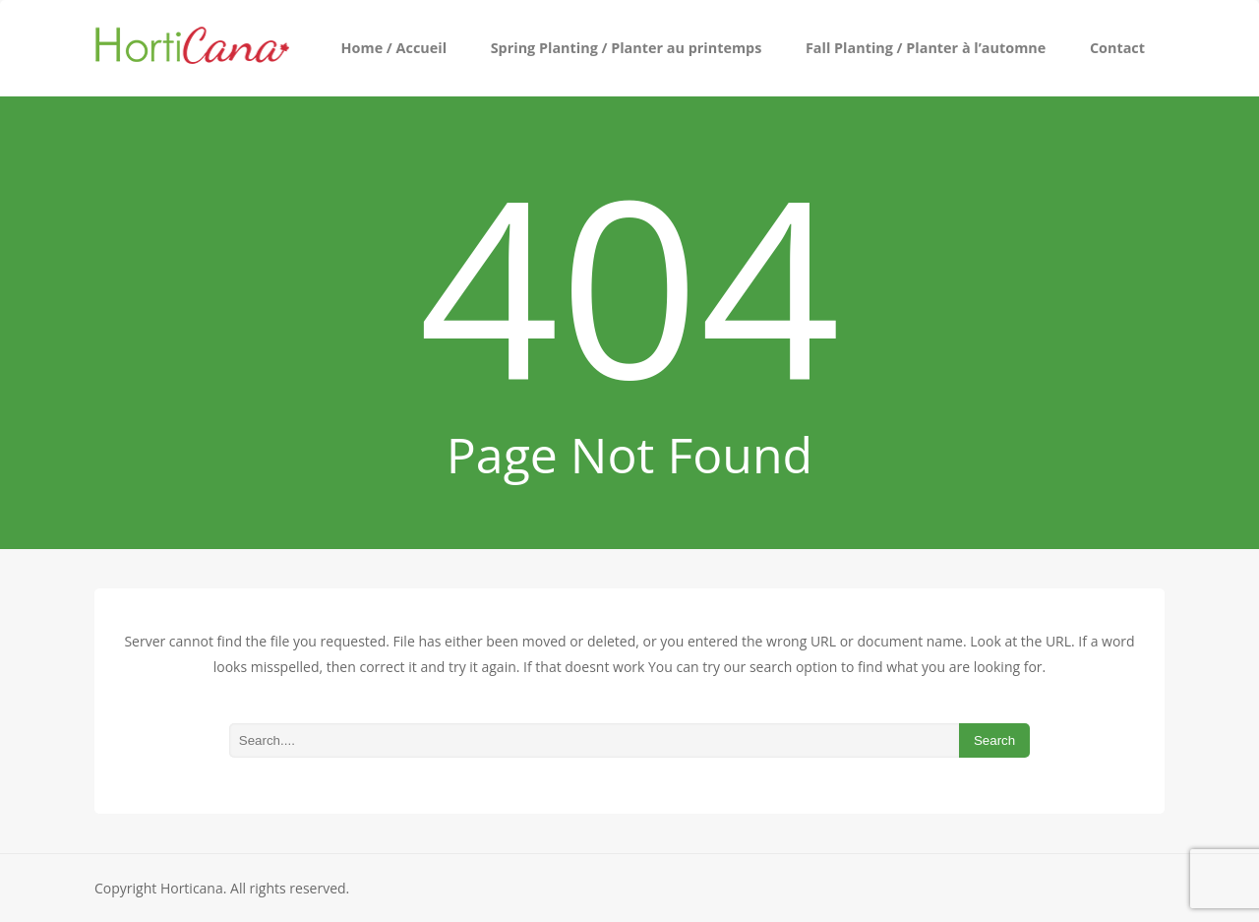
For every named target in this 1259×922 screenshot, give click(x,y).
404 (630, 283)
